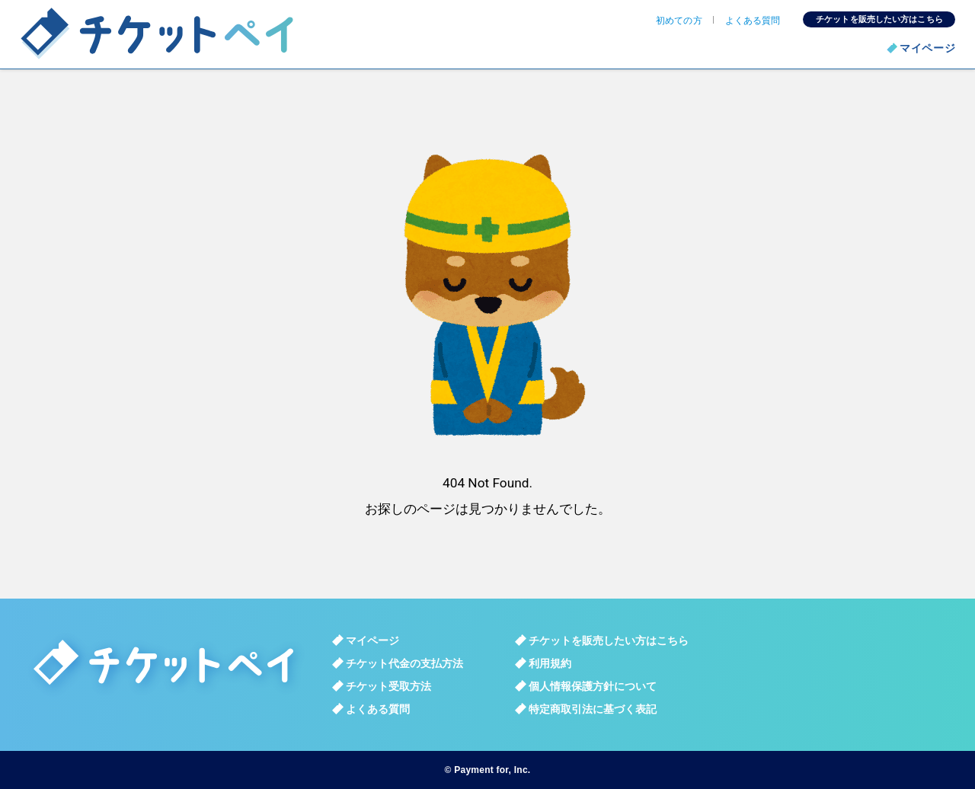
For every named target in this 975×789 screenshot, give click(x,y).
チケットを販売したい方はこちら (879, 19)
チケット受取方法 (388, 686)
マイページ (928, 48)
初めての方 (679, 20)
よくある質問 (753, 20)
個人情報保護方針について (593, 686)
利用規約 (550, 663)
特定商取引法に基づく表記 (593, 709)
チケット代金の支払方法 (404, 663)
